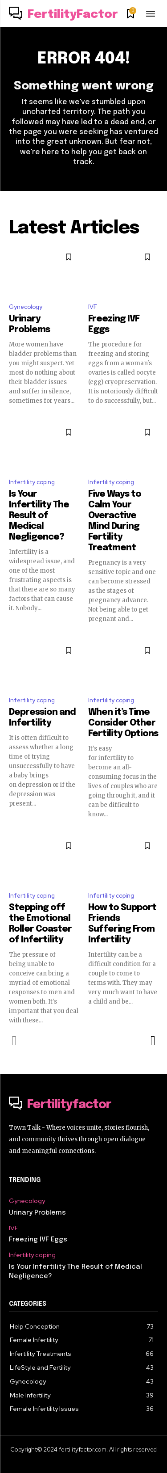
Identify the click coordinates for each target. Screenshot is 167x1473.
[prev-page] (14, 1040)
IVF (92, 307)
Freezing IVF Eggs (38, 1239)
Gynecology (25, 307)
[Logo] (63, 15)
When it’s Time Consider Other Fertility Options (123, 723)
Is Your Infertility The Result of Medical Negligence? (39, 516)
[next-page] (152, 1040)
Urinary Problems (37, 1212)
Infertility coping (32, 482)
